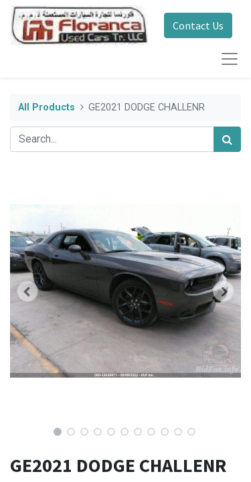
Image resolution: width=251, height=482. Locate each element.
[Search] (227, 139)
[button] (27, 291)
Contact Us (198, 25)
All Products (46, 107)
